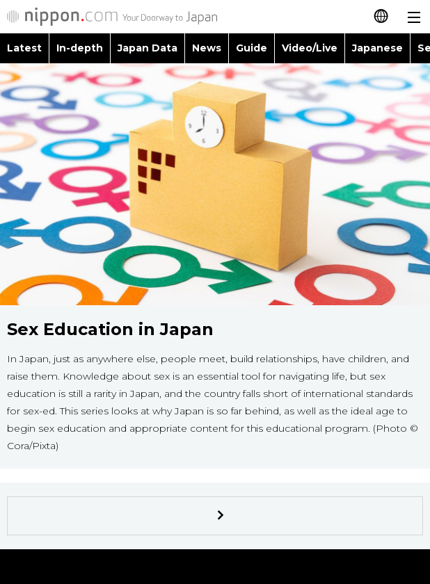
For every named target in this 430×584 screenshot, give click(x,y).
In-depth (79, 48)
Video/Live (309, 48)
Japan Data (147, 48)
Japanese (377, 48)
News (206, 48)
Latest (24, 48)
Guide (251, 48)
